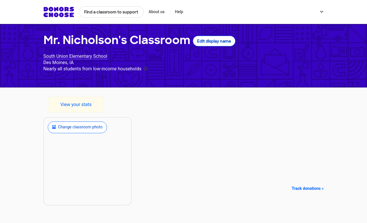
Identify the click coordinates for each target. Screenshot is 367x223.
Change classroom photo (77, 127)
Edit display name (214, 41)
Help (179, 11)
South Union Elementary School (75, 56)
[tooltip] (145, 68)
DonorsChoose (58, 12)
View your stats (76, 104)
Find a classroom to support (111, 12)
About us (156, 11)
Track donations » (308, 188)
